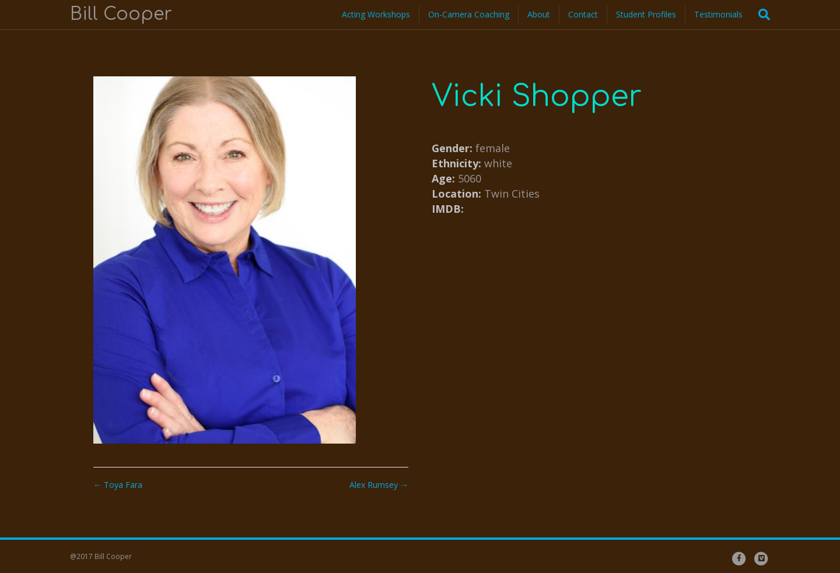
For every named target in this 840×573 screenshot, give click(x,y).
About (538, 14)
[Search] (760, 14)
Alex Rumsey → (378, 484)
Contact (583, 14)
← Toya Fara (117, 484)
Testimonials (718, 14)
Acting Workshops (376, 14)
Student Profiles (646, 14)
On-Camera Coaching (468, 14)
